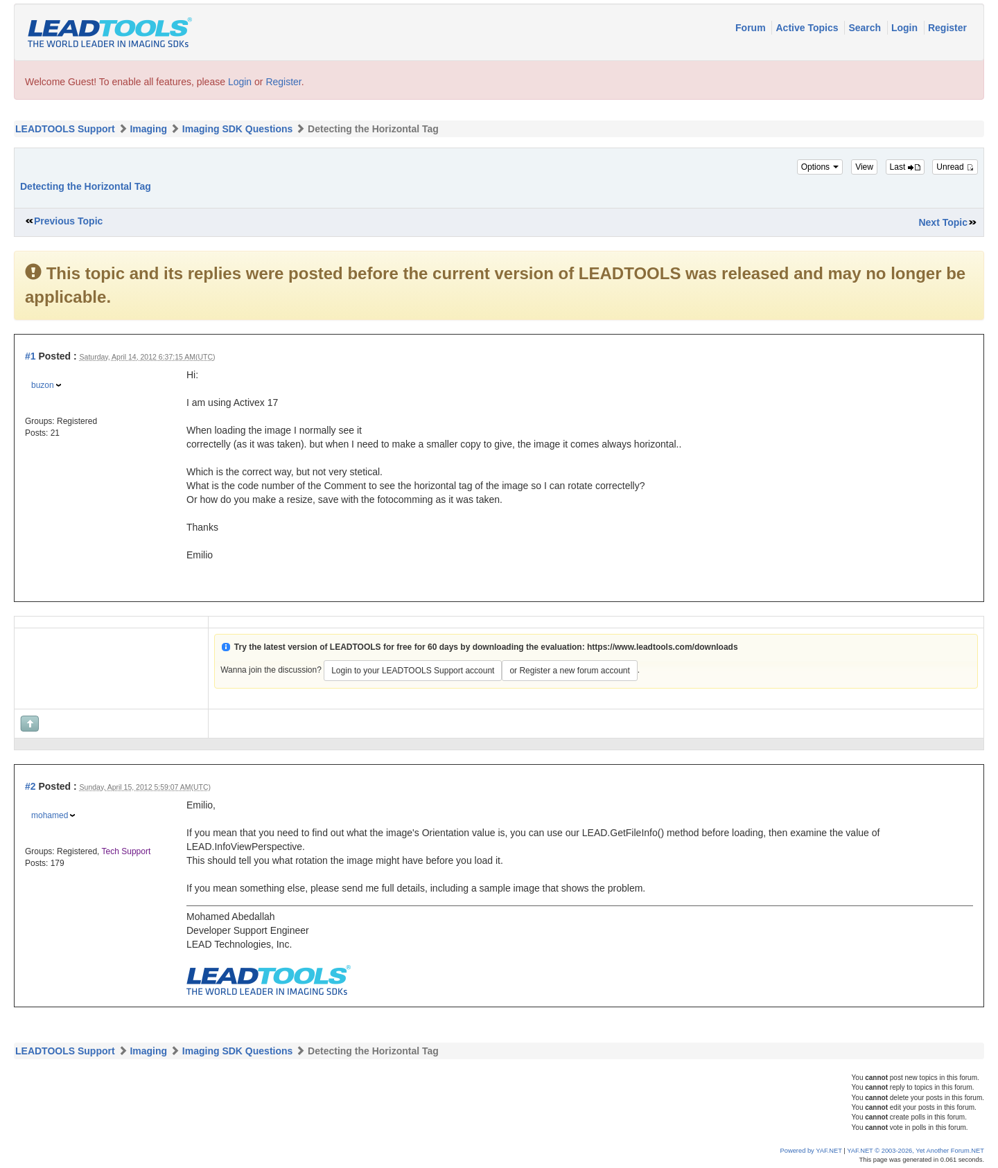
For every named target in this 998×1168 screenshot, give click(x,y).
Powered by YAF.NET (811, 1150)
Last (905, 167)
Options (820, 167)
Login (905, 27)
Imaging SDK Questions (237, 128)
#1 (30, 356)
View (864, 167)
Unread (955, 167)
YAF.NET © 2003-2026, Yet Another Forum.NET (915, 1150)
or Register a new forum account (569, 670)
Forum (751, 27)
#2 (30, 786)
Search (866, 27)
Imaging (148, 128)
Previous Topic (68, 221)
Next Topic (943, 222)
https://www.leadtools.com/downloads (662, 647)
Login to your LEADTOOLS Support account (412, 670)
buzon (42, 385)
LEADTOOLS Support (65, 128)
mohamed (49, 815)
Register (947, 27)
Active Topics (808, 27)
